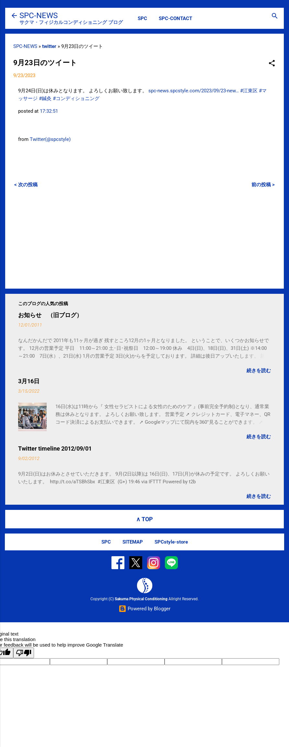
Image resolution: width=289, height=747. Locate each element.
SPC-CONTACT (175, 18)
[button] (272, 63)
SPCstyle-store (171, 542)
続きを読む (259, 371)
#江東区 (249, 91)
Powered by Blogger (144, 609)
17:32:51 (49, 111)
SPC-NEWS (38, 15)
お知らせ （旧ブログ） (50, 315)
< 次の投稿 (26, 185)
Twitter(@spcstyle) (50, 139)
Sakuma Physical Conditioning (141, 599)
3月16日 (29, 381)
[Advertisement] (144, 238)
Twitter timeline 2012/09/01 (55, 448)
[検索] (275, 16)
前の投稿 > (263, 185)
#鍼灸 (45, 98)
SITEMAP (132, 542)
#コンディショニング (76, 98)
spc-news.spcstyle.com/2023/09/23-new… (193, 91)
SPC (142, 18)
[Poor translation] (23, 653)
